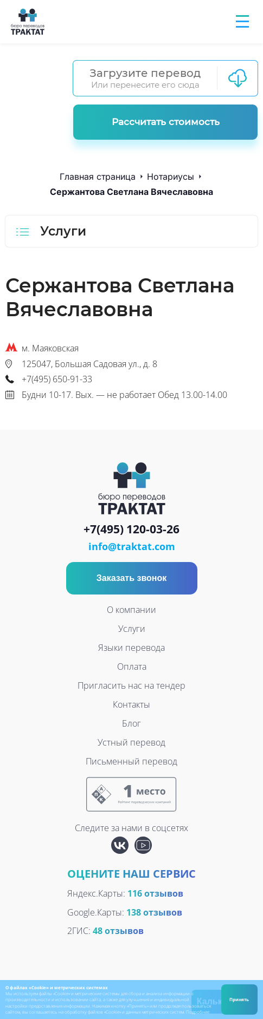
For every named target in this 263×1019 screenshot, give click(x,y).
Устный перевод (131, 742)
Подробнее (197, 1012)
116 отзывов (155, 893)
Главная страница (98, 176)
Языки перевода (131, 648)
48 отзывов (118, 931)
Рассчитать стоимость (166, 121)
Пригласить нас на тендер (131, 685)
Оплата (131, 666)
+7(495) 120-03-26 (131, 529)
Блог (131, 723)
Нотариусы (170, 176)
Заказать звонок (132, 578)
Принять (239, 999)
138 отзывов (154, 912)
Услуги (131, 629)
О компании (131, 610)
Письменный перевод (131, 761)
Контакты (131, 704)
